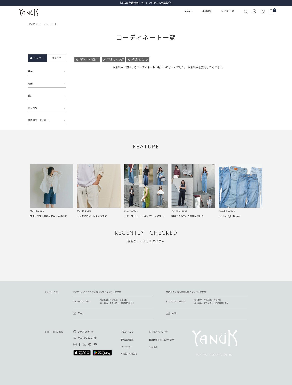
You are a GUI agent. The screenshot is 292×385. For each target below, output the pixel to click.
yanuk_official (85, 332)
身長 (30, 71)
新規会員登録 (127, 340)
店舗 (30, 83)
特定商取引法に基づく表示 (161, 340)
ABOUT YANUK (129, 354)
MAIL (81, 313)
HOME (31, 24)
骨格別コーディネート (39, 120)
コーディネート (37, 58)
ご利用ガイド (127, 333)
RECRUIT (153, 347)
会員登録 (206, 11)
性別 (30, 96)
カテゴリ (32, 108)
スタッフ (56, 58)
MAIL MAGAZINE (87, 338)
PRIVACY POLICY (158, 333)
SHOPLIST (228, 11)
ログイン (188, 11)
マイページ (126, 347)
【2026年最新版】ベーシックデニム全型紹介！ (146, 3)
